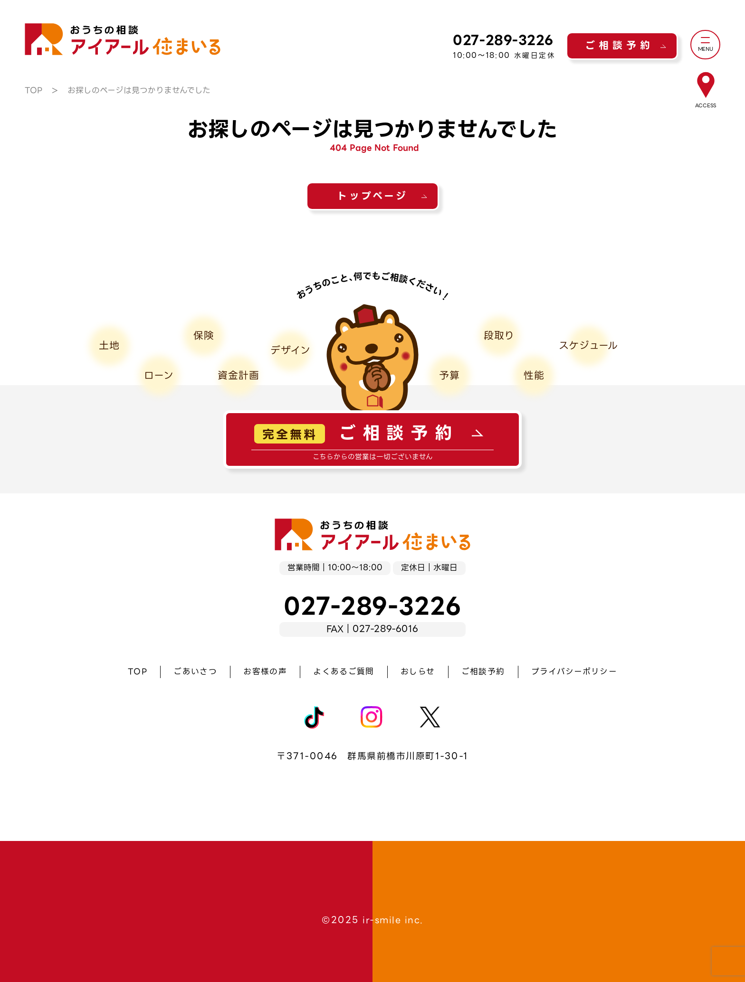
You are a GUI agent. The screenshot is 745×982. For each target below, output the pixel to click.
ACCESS (705, 106)
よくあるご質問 (343, 671)
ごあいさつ (195, 671)
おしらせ (418, 671)
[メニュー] (705, 45)
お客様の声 (265, 671)
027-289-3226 (503, 40)
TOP (33, 91)
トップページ (372, 196)
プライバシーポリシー (574, 671)
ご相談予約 (619, 46)
